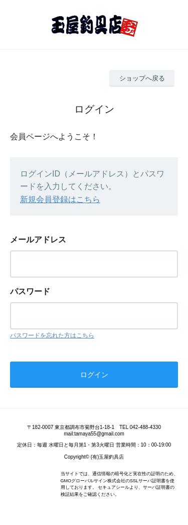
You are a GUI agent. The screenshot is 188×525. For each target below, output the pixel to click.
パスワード (30, 291)
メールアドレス (38, 239)
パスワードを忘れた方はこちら (52, 335)
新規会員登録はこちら (60, 199)
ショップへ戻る (142, 78)
